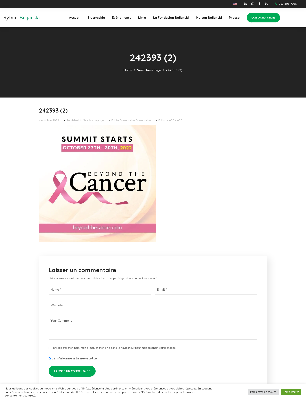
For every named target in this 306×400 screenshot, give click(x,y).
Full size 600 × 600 (170, 120)
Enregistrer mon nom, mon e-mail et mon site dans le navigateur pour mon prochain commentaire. (114, 348)
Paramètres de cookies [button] (263, 392)
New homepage (149, 70)
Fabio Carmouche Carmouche (131, 120)
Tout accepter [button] (291, 392)
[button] (263, 18)
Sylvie (10, 17)
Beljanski (29, 17)
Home (128, 70)
